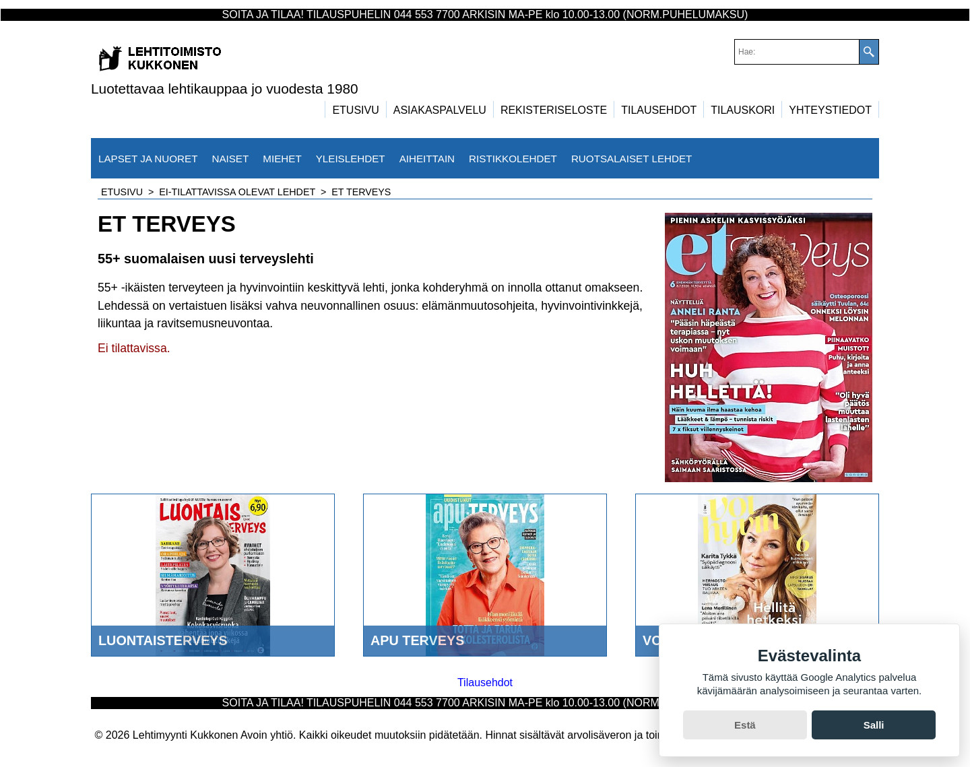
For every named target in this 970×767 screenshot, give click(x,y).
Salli (874, 725)
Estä (745, 725)
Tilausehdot (485, 682)
